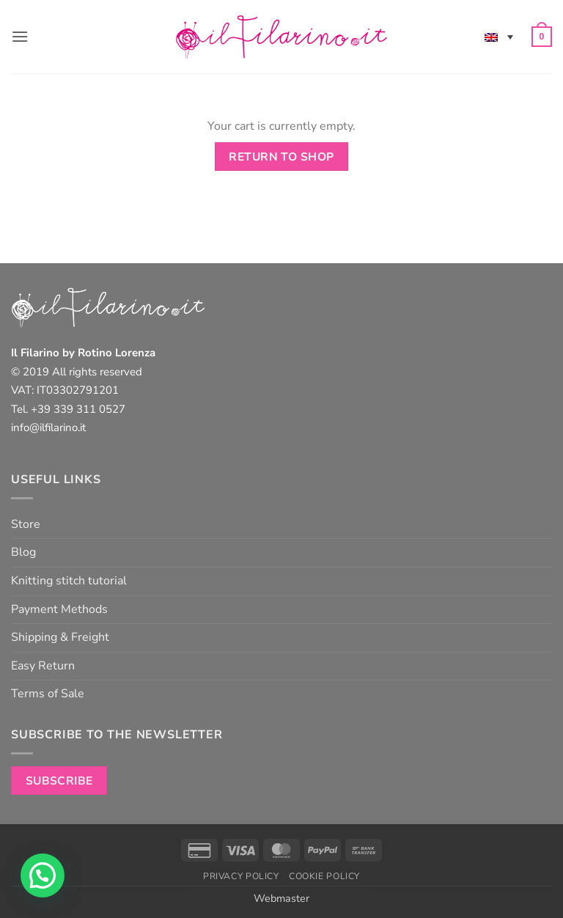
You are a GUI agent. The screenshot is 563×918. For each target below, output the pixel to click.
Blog (23, 552)
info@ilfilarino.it (48, 427)
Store (25, 524)
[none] (498, 36)
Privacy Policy (241, 876)
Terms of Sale (47, 694)
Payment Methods (59, 609)
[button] (20, 36)
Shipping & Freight (60, 637)
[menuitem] (498, 36)
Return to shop (281, 156)
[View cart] (541, 36)
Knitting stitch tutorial (69, 581)
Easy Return (43, 666)
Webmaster (281, 898)
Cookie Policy (324, 876)
